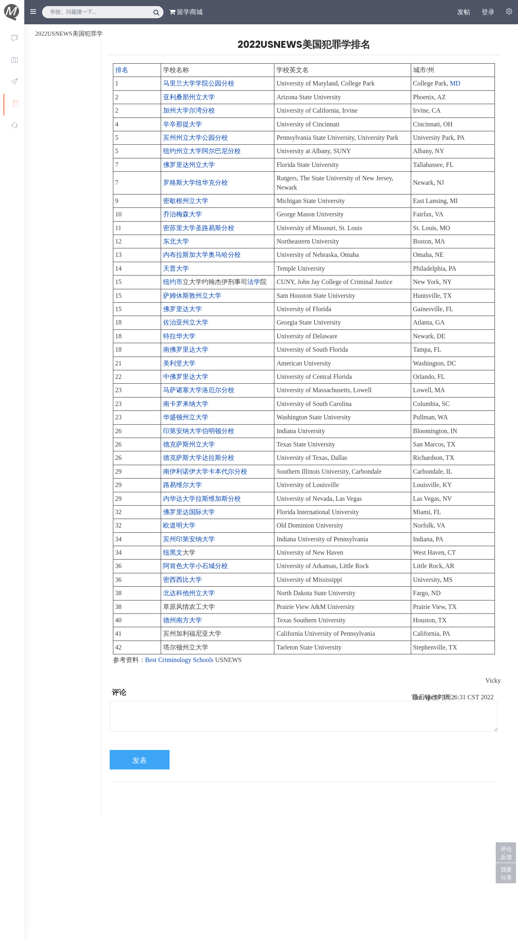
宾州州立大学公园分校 (195, 137)
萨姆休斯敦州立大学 (192, 295)
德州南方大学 (182, 620)
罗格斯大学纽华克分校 (195, 182)
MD (455, 83)
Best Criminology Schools (179, 659)
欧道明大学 (179, 525)
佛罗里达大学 (182, 309)
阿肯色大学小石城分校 (195, 565)
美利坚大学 (179, 363)
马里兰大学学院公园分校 (198, 83)
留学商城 (186, 12)
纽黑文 (173, 552)
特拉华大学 (179, 336)
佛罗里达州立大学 (189, 164)
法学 (253, 281)
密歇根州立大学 (185, 200)
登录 (488, 12)
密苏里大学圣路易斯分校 (198, 227)
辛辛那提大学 (182, 124)
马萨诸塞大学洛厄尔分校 (198, 390)
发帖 (463, 12)
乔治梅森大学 (182, 214)
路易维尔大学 (182, 484)
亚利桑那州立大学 (189, 97)
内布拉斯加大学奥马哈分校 (202, 254)
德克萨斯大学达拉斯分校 (198, 457)
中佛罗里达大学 (185, 376)
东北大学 (176, 241)
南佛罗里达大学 (185, 349)
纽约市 (173, 281)
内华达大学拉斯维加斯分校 (202, 498)
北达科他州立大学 (189, 593)
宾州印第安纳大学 (189, 539)
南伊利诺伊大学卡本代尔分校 (205, 471)
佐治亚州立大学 (185, 322)
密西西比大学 (182, 579)
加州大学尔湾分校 (189, 110)
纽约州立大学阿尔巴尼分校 (202, 150)
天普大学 (176, 268)
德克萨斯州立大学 (189, 444)
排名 (121, 69)
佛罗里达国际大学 (189, 511)
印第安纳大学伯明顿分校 (198, 430)
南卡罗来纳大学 (185, 403)
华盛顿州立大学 (185, 417)
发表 (139, 760)
